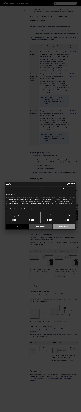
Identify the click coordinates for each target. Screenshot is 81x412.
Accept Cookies (63, 226)
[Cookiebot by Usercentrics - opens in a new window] (68, 184)
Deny (17, 226)
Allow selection (40, 226)
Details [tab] (40, 189)
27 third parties (18, 208)
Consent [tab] (16, 189)
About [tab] (64, 189)
